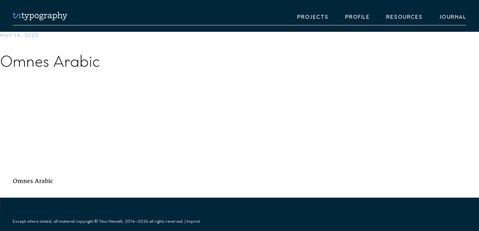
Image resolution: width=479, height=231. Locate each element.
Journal (453, 17)
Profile (357, 17)
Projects (313, 17)
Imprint (193, 221)
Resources (404, 17)
